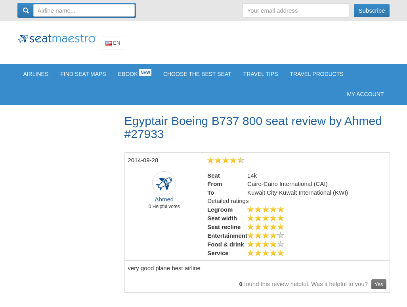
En (112, 46)
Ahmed (164, 204)
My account (365, 100)
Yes (379, 290)
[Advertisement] (245, 45)
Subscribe (372, 10)
